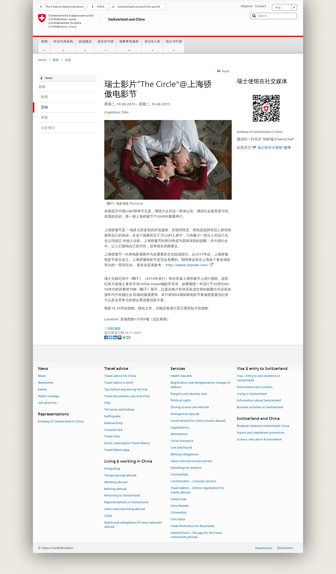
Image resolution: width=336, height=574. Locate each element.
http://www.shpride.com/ (189, 265)
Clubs (108, 515)
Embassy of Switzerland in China (61, 421)
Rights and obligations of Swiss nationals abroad (133, 525)
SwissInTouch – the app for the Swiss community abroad (196, 535)
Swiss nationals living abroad (124, 509)
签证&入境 (152, 45)
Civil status (178, 519)
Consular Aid (113, 430)
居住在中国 (105, 45)
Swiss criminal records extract (191, 461)
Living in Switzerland (252, 394)
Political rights (181, 400)
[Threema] (120, 337)
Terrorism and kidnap (119, 409)
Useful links (179, 499)
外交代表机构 (63, 45)
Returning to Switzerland (122, 495)
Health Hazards (181, 376)
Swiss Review (180, 506)
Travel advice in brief (118, 382)
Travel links (112, 436)
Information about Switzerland (259, 400)
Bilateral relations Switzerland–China (263, 426)
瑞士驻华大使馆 (270, 147)
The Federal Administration (64, 6)
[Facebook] (106, 337)
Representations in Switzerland (126, 502)
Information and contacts (255, 387)
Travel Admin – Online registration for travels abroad (197, 490)
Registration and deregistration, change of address (200, 385)
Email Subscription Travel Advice (127, 443)
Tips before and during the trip (125, 389)
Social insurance (182, 441)
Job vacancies (47, 403)
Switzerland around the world (138, 6)
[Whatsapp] (124, 337)
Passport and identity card (189, 394)
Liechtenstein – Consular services (193, 481)
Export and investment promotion (261, 432)
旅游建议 (85, 45)
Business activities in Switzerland (260, 407)
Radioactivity (113, 423)
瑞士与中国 (174, 45)
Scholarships (179, 474)
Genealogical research (186, 468)
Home (42, 60)
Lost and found (181, 447)
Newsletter (45, 382)
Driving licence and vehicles (190, 407)
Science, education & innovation (259, 439)
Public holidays (48, 396)
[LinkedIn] (115, 337)
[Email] (128, 337)
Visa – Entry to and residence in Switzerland (258, 378)
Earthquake (112, 416)
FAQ (107, 403)
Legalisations (180, 427)
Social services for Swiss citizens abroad (198, 420)
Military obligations (184, 454)
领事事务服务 (129, 45)
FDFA (100, 6)
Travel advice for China (120, 376)
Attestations (179, 434)
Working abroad (115, 482)
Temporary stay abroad (120, 475)
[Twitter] (111, 337)
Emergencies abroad (185, 414)
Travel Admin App (117, 450)
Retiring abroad (115, 489)
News (42, 376)
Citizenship (178, 512)
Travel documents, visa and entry (127, 396)
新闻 (44, 45)
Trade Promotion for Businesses (192, 526)
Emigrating (112, 468)
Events (42, 389)
